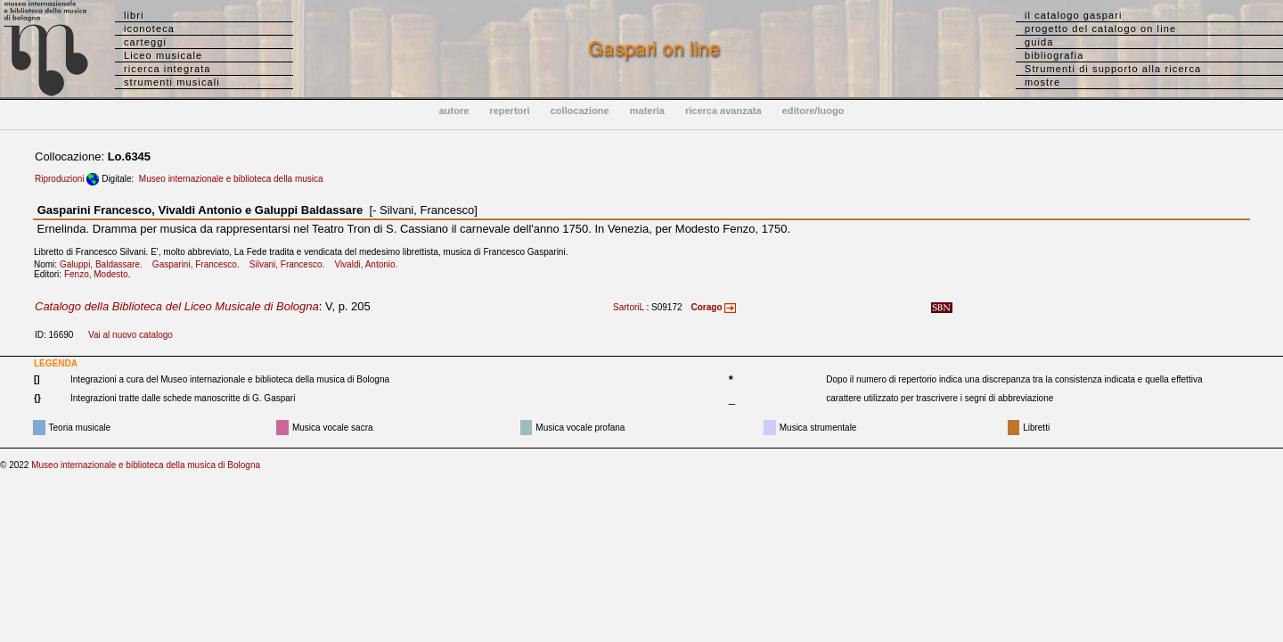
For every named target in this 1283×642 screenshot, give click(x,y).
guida (1039, 42)
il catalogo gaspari (1074, 15)
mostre (1042, 82)
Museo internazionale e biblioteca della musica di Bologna (145, 465)
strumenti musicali (172, 82)
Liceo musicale (163, 55)
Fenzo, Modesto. (101, 274)
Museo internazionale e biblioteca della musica (231, 179)
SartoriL (628, 307)
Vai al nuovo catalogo (130, 335)
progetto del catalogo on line (1100, 28)
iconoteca (149, 28)
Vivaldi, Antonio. (369, 264)
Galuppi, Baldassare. (105, 264)
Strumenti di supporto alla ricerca (1113, 68)
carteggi (145, 42)
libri (134, 15)
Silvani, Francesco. (290, 264)
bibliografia (1054, 55)
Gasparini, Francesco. (199, 264)
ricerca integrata (167, 68)
